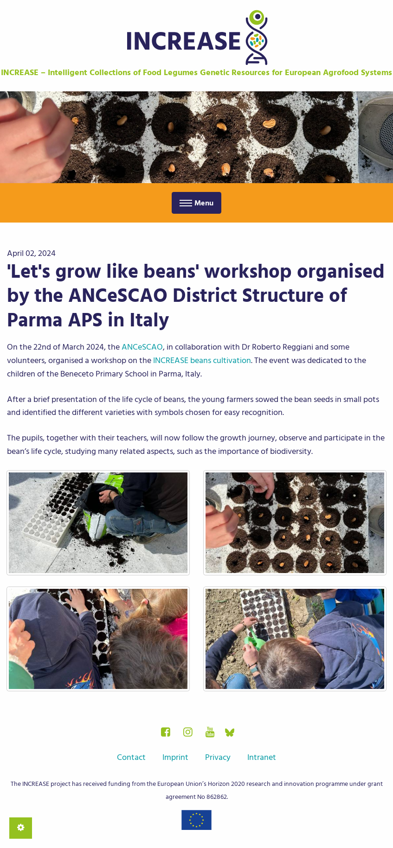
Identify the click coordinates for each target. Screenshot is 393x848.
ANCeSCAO (142, 347)
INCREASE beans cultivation (202, 360)
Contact (131, 757)
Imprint (175, 757)
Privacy (218, 757)
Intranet (261, 757)
